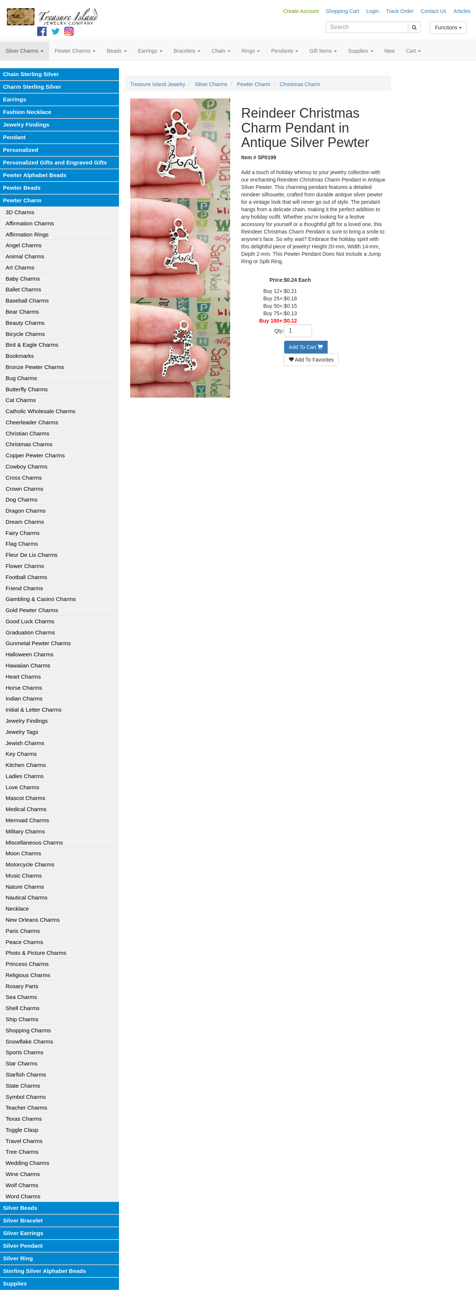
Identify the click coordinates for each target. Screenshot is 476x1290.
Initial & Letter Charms (34, 709)
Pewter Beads (22, 187)
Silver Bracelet (23, 1220)
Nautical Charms (27, 897)
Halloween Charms (30, 654)
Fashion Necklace (27, 112)
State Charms (23, 1085)
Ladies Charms (25, 776)
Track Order (400, 11)
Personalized (20, 150)
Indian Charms (24, 698)
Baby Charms (23, 278)
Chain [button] (221, 51)
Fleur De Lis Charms (32, 555)
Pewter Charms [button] (75, 51)
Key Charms (21, 754)
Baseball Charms (27, 300)
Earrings (14, 99)
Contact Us (433, 11)
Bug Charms (21, 378)
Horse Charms (24, 688)
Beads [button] (117, 51)
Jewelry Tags (22, 732)
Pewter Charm (22, 200)
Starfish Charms (26, 1074)
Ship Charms (22, 1019)
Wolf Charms (22, 1185)
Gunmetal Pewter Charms (38, 643)
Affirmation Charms (30, 223)
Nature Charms (25, 887)
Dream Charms (25, 522)
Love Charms (22, 787)
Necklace (17, 908)
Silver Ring (18, 1258)
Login (372, 11)
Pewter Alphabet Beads (34, 175)
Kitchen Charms (26, 765)
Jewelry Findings (26, 124)
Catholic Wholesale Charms (40, 411)
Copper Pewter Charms (35, 455)
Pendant (14, 137)
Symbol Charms (26, 1097)
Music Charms (24, 875)
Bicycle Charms (25, 334)
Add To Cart (306, 347)
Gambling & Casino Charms (41, 599)
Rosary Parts (22, 986)
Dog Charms (22, 499)
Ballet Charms (23, 289)
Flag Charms (22, 544)
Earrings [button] (150, 51)
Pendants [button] (284, 51)
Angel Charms (24, 245)
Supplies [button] (360, 51)
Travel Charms (24, 1141)
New (390, 51)
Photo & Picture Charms (36, 953)
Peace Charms (24, 942)
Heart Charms (23, 676)
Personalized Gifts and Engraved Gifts (55, 162)
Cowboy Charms (27, 466)
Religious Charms (28, 975)
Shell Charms (22, 1008)
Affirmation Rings (27, 234)
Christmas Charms (29, 444)
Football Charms (26, 577)
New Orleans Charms (33, 920)
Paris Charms (23, 931)
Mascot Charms (25, 798)
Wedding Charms (27, 1163)
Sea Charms (21, 997)
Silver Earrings (23, 1233)
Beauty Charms (25, 323)
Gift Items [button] (323, 51)
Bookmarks (20, 356)
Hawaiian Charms (28, 665)
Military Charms (25, 831)
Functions (448, 27)
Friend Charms (24, 588)
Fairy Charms (22, 533)
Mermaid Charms (27, 820)
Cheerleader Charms (32, 422)
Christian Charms (27, 433)
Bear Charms (22, 311)
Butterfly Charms (27, 389)
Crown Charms (25, 489)
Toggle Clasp (22, 1130)
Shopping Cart (342, 11)
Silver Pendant (23, 1245)
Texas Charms (24, 1119)
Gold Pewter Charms (32, 610)
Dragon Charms (26, 510)
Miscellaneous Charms (34, 842)
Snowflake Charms (29, 1041)
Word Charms (23, 1196)
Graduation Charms (30, 632)
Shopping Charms (28, 1030)
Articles (461, 11)
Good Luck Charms (30, 621)
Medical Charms (26, 809)
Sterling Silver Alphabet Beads (44, 1271)
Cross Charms (24, 477)
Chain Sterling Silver (31, 74)
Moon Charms (23, 853)
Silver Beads (20, 1208)
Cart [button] (413, 51)
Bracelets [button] (187, 51)
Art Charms (20, 267)
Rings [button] (251, 51)
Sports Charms (25, 1052)
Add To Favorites (311, 360)
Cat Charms (21, 400)
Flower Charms (25, 566)
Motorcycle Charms (30, 864)
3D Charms (20, 212)
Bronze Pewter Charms (35, 367)
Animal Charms (25, 256)
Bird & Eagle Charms (32, 345)
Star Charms (22, 1063)
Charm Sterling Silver (32, 87)
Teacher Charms (26, 1107)
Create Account (301, 11)
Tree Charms (22, 1152)
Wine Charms (23, 1174)
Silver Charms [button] (25, 51)
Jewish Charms (25, 743)
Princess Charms (27, 964)
